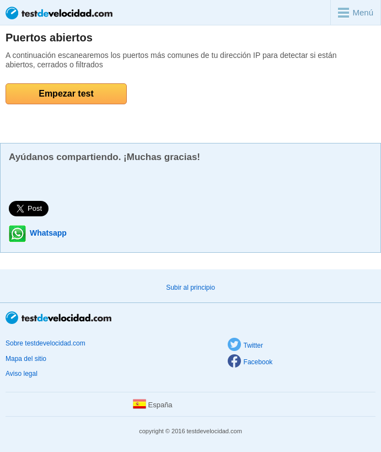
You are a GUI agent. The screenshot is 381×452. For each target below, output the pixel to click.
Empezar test (66, 93)
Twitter (245, 345)
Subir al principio (190, 287)
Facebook (250, 362)
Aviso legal (21, 373)
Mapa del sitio (26, 359)
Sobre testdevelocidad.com (45, 343)
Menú (355, 13)
